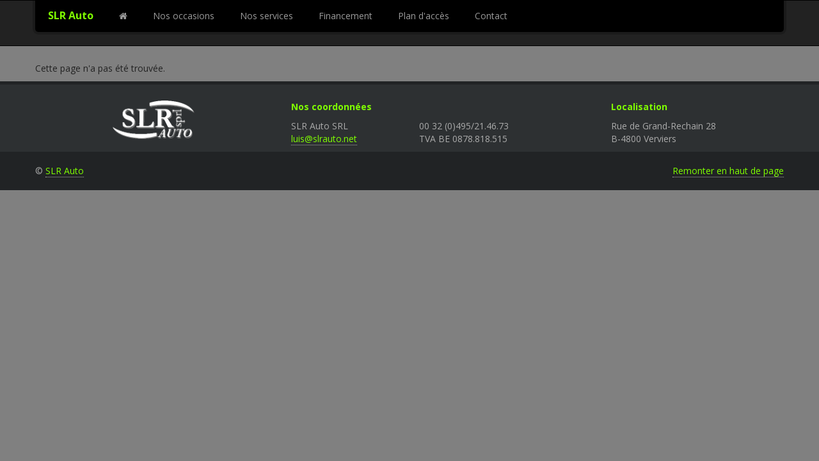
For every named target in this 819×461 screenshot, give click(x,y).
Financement (345, 16)
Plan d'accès (423, 16)
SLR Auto (70, 15)
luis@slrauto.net (324, 139)
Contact (491, 16)
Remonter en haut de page (728, 171)
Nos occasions (183, 16)
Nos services (266, 16)
